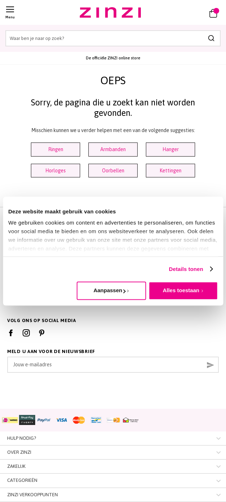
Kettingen (170, 170)
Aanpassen (109, 290)
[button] (192, 12)
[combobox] (113, 38)
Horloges (55, 170)
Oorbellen (113, 170)
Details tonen (186, 269)
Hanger (170, 149)
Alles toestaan (181, 290)
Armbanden (113, 149)
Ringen (55, 149)
